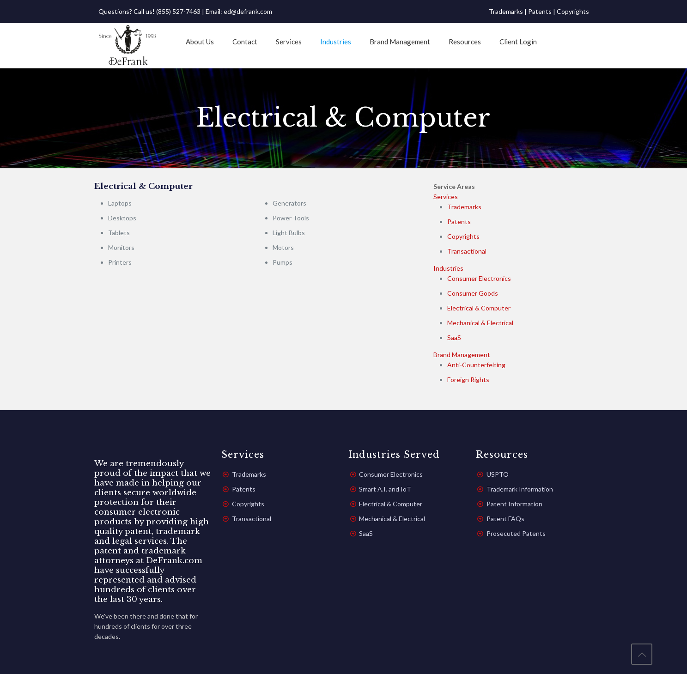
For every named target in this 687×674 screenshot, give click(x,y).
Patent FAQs (505, 518)
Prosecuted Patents (516, 533)
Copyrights (573, 11)
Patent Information (514, 504)
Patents (540, 11)
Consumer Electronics (479, 278)
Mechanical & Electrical (480, 323)
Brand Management (461, 354)
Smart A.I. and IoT (385, 489)
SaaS (454, 337)
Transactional (466, 251)
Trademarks (506, 11)
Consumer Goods (472, 293)
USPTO (497, 474)
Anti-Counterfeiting (476, 365)
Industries (448, 268)
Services (445, 196)
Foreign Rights (468, 379)
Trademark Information (519, 489)
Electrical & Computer (479, 308)
